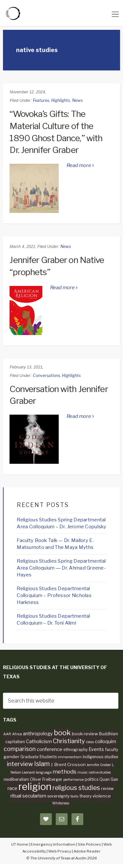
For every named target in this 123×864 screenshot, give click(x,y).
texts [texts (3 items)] (74, 796)
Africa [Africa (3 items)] (17, 734)
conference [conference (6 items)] (49, 749)
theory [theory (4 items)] (85, 796)
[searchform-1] (60, 701)
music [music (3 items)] (82, 772)
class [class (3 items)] (90, 742)
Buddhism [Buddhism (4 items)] (108, 733)
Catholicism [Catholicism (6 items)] (39, 741)
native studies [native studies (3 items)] (100, 772)
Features (41, 100)
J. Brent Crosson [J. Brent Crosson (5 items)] (68, 764)
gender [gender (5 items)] (11, 756)
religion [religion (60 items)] (34, 786)
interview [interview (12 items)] (20, 764)
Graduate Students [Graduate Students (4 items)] (38, 756)
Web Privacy (59, 851)
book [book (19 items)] (62, 732)
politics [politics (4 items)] (91, 779)
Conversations (46, 375)
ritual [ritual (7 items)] (15, 796)
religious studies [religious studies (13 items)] (76, 788)
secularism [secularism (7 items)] (34, 796)
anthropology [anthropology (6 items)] (38, 734)
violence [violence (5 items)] (101, 795)
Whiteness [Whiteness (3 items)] (60, 803)
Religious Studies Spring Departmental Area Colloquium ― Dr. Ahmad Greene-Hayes (61, 568)
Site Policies (89, 844)
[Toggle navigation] (115, 14)
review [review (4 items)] (107, 788)
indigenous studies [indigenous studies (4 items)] (100, 756)
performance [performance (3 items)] (73, 780)
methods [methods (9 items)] (64, 771)
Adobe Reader (87, 851)
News (77, 100)
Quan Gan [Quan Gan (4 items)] (108, 779)
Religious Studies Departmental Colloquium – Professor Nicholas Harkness (54, 595)
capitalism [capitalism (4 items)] (15, 741)
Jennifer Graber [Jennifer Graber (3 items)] (99, 765)
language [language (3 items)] (43, 772)
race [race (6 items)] (12, 788)
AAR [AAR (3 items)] (7, 734)
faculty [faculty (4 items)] (111, 749)
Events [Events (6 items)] (96, 749)
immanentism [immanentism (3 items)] (70, 757)
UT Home (19, 844)
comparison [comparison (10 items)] (20, 748)
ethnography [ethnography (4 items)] (75, 749)
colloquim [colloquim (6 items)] (105, 741)
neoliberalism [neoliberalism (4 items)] (16, 779)
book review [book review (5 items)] (85, 733)
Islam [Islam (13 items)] (42, 764)
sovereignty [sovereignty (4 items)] (58, 796)
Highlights (60, 100)
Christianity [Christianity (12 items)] (69, 741)
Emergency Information (53, 844)
